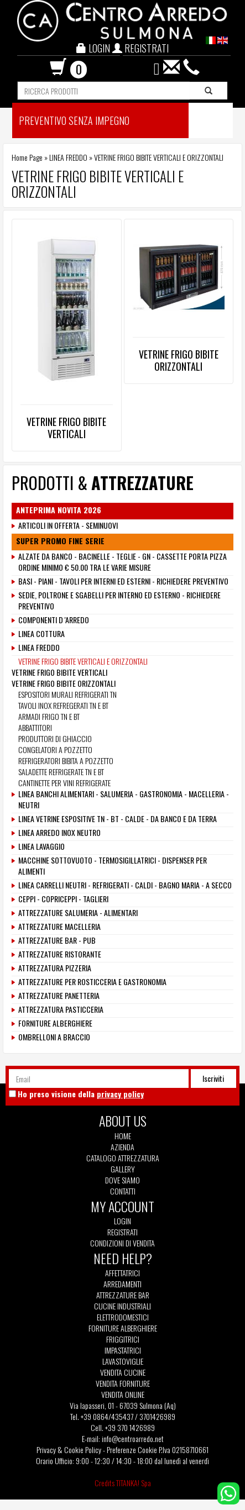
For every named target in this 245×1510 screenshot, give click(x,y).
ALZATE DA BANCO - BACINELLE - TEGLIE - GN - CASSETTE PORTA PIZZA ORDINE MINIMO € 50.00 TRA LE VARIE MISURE (122, 562)
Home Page (27, 157)
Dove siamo (122, 1180)
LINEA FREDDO (68, 157)
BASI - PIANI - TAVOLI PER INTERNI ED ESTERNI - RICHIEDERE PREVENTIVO (123, 581)
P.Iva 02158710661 (183, 1449)
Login (122, 1221)
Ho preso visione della (81, 1093)
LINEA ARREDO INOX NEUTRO (59, 832)
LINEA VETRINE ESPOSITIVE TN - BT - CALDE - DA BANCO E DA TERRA (117, 818)
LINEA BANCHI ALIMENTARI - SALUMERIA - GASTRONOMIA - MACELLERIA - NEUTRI (123, 799)
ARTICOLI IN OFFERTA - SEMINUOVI (68, 525)
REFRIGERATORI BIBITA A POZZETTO (65, 760)
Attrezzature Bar (122, 1295)
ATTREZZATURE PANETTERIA (59, 995)
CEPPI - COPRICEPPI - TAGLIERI (63, 898)
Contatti (122, 1191)
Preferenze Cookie (132, 1449)
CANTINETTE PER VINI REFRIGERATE (64, 782)
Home (122, 1135)
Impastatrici (123, 1350)
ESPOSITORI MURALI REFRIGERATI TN (67, 694)
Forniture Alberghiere (122, 1328)
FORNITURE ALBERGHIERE (55, 1023)
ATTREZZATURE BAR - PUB (57, 940)
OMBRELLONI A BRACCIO (54, 1037)
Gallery (123, 1169)
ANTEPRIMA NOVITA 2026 (58, 509)
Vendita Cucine (122, 1372)
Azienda (122, 1147)
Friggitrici (122, 1339)
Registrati (122, 1232)
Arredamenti (122, 1284)
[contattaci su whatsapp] (228, 1492)
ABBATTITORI (35, 727)
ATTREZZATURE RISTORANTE (59, 954)
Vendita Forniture (123, 1383)
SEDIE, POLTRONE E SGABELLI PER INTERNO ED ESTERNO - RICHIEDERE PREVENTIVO (119, 601)
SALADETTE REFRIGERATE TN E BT (61, 771)
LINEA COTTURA (41, 633)
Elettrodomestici (123, 1317)
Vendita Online (122, 1394)
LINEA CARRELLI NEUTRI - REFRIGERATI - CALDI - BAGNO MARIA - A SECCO (125, 885)
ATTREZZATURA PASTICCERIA (60, 1009)
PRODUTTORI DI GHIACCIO (55, 738)
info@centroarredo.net (133, 1438)
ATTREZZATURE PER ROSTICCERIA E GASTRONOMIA (92, 981)
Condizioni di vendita (122, 1243)
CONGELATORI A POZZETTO (55, 749)
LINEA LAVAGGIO (41, 846)
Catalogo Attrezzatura (122, 1158)
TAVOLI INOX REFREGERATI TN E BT (63, 705)
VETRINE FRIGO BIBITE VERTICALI (66, 427)
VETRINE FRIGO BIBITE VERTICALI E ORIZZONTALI (83, 661)
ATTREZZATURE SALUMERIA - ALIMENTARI (78, 912)
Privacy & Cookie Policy (69, 1449)
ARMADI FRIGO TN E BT (49, 716)
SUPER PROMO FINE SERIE (60, 540)
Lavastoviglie (122, 1361)
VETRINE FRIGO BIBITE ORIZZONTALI (178, 360)
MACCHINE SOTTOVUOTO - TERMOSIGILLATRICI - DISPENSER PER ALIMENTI (112, 866)
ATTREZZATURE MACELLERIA (59, 926)
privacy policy (120, 1093)
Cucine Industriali (122, 1306)
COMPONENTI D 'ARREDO (53, 619)
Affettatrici (122, 1272)
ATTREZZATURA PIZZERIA (54, 968)
